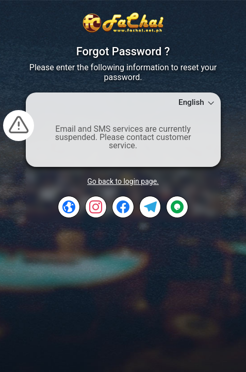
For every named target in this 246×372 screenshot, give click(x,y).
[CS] (69, 207)
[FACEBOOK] (123, 207)
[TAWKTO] (177, 207)
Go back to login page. (123, 181)
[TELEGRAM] (150, 207)
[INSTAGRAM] (96, 207)
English (196, 102)
